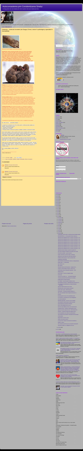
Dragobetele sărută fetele (62, 259)
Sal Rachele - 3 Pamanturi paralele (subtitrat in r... (66, 291)
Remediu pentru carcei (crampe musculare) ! (66, 288)
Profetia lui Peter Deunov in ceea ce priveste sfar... (67, 257)
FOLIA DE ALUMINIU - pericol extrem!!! (65, 253)
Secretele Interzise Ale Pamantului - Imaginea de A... (67, 267)
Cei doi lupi (60, 274)
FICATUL (59, 294)
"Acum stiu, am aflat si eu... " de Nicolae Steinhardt (67, 276)
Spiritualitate (22, 159)
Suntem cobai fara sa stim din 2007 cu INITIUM (66, 254)
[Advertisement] (27, 214)
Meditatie (14, 159)
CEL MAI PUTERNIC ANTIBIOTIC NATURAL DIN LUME (68, 251)
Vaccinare (57, 129)
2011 (58, 329)
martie (59, 231)
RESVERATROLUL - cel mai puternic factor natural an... (68, 236)
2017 (58, 208)
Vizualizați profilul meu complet (65, 139)
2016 (58, 210)
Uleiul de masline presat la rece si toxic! (65, 286)
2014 (58, 213)
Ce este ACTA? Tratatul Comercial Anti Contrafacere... (67, 320)
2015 (58, 211)
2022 (58, 200)
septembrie (60, 222)
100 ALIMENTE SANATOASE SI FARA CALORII (66, 302)
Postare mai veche (48, 223)
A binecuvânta (60, 316)
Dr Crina (62, 135)
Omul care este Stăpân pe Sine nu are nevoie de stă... (67, 306)
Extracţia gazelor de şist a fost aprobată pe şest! (66, 295)
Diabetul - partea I (61, 322)
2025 (58, 196)
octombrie (60, 220)
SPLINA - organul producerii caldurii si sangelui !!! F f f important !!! (67, 338)
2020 (58, 203)
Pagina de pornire (27, 223)
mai (59, 228)
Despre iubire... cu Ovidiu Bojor (63, 262)
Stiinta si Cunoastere (28, 159)
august (59, 223)
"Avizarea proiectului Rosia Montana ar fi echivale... (67, 277)
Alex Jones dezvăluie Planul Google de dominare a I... (67, 292)
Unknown (6, 171)
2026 (58, 194)
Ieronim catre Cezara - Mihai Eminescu (65, 289)
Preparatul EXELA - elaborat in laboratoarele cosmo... (67, 308)
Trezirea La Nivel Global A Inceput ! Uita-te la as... (66, 268)
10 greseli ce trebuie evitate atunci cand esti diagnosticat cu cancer (68, 381)
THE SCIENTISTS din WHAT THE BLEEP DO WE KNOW (68, 314)
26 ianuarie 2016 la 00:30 (13, 171)
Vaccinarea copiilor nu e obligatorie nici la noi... (66, 325)
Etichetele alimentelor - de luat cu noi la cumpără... (67, 300)
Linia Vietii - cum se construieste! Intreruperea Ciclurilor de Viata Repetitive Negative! (70, 386)
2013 (58, 214)
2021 (58, 202)
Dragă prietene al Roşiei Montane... (64, 279)
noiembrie (60, 219)
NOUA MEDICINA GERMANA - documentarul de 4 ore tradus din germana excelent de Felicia (70, 343)
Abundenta (58, 116)
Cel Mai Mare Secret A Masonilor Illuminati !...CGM (67, 270)
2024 (58, 197)
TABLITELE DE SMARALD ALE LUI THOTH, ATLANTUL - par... (69, 237)
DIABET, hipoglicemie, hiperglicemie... (62, 355)
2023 (58, 199)
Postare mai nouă (6, 223)
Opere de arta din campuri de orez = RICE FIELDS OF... (68, 309)
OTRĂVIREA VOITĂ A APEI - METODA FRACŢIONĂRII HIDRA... (69, 234)
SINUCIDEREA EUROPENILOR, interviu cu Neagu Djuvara (68, 260)
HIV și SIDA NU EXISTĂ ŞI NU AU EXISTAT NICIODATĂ (68, 323)
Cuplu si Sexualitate (8, 159)
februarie (59, 233)
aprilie (59, 230)
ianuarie (59, 327)
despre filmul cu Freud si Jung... (63, 317)
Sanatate (18, 159)
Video (57, 130)
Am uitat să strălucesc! (62, 299)
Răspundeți (7, 168)
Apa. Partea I (60, 265)
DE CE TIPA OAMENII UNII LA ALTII (64, 305)
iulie (59, 225)
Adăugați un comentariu (7, 177)
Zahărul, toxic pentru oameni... (63, 319)
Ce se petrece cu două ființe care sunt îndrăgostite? (67, 297)
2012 (58, 216)
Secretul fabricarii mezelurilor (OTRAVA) (65, 303)
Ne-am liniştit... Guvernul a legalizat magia (65, 273)
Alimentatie (58, 118)
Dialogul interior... (61, 271)
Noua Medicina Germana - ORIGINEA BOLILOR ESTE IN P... (69, 282)
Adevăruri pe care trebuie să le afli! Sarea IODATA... (67, 256)
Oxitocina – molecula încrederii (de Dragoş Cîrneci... (67, 311)
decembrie (60, 217)
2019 (58, 205)
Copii (57, 119)
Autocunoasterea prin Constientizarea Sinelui (22, 6)
